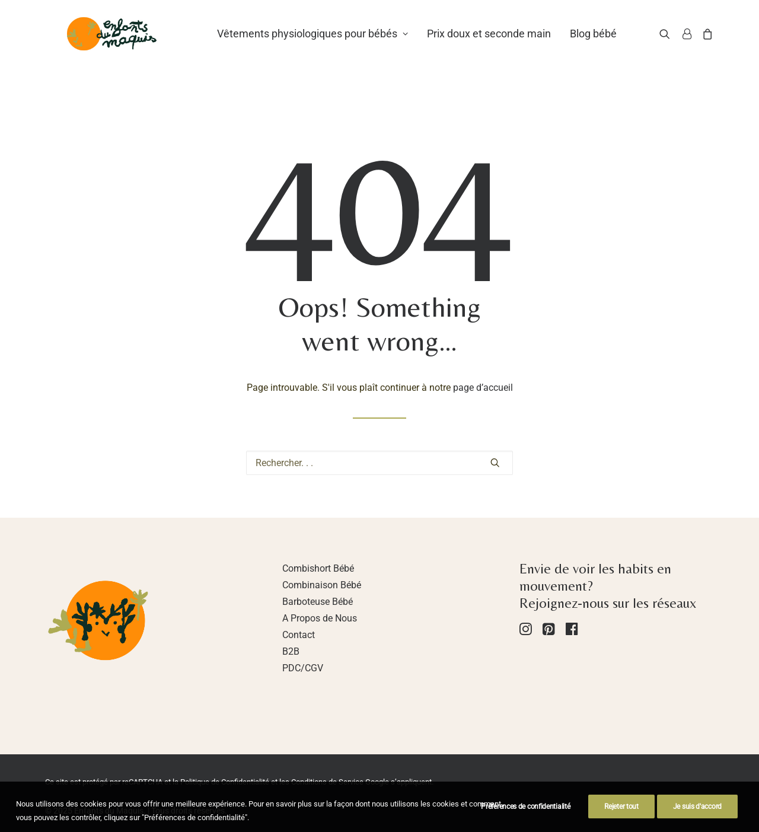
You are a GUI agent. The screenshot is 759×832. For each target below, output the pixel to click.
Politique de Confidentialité (224, 781)
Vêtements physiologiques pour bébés (343, 45)
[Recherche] (680, 45)
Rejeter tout (621, 816)
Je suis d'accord (697, 816)
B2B (290, 651)
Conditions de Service (327, 781)
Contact (298, 634)
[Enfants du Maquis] (128, 45)
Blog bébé (624, 45)
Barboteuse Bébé (317, 601)
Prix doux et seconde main (520, 45)
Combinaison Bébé (321, 585)
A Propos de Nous (319, 618)
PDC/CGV (302, 668)
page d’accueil (483, 387)
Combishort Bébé (318, 568)
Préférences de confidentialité (525, 816)
